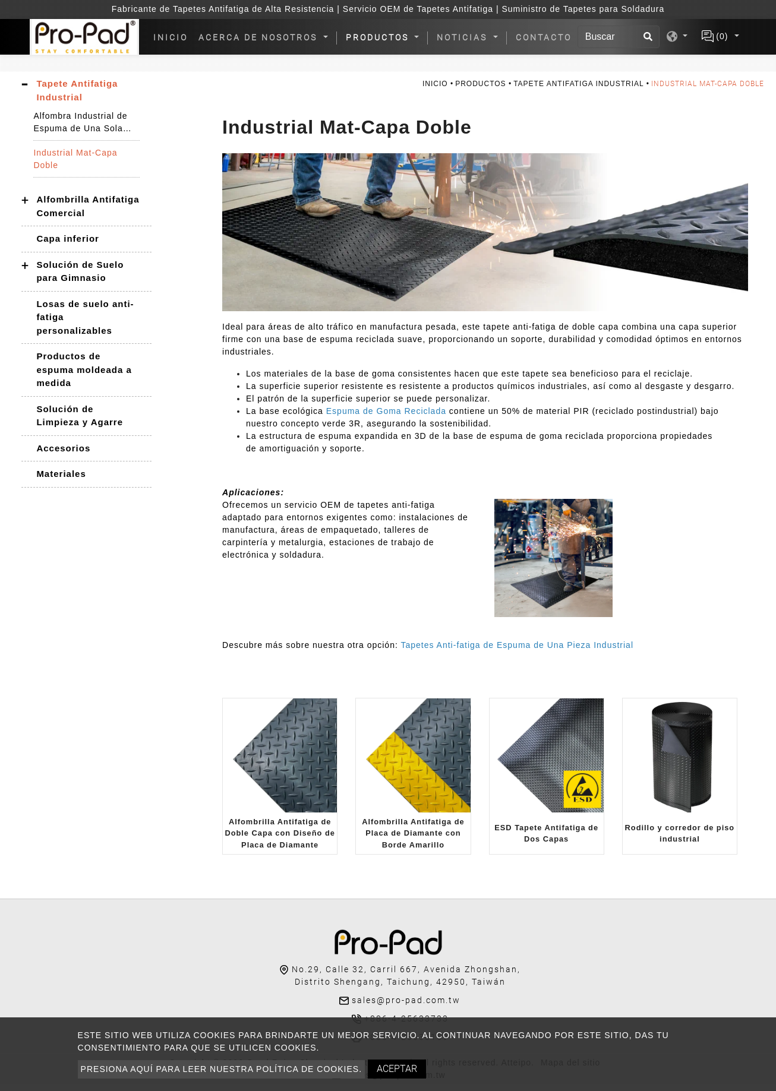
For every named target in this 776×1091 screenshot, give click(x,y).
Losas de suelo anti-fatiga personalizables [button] (85, 317)
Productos (480, 84)
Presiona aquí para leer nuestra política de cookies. (221, 1069)
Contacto (544, 37)
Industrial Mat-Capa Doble (75, 159)
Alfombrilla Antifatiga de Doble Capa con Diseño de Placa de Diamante (280, 833)
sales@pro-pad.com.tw (406, 1000)
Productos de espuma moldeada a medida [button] (83, 369)
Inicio (173, 36)
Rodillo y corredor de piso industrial (680, 833)
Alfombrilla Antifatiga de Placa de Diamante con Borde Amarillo (413, 833)
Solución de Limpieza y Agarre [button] (79, 416)
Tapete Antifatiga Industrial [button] (77, 90)
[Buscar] (619, 37)
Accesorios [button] (63, 448)
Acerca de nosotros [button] (259, 37)
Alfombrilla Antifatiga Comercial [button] (87, 206)
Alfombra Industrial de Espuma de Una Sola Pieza (80, 123)
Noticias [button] (464, 37)
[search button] (648, 37)
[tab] (86, 90)
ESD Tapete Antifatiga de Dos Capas (546, 833)
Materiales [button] (61, 474)
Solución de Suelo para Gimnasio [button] (80, 271)
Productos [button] (379, 37)
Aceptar (397, 1068)
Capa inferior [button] (67, 238)
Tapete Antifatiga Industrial (578, 84)
